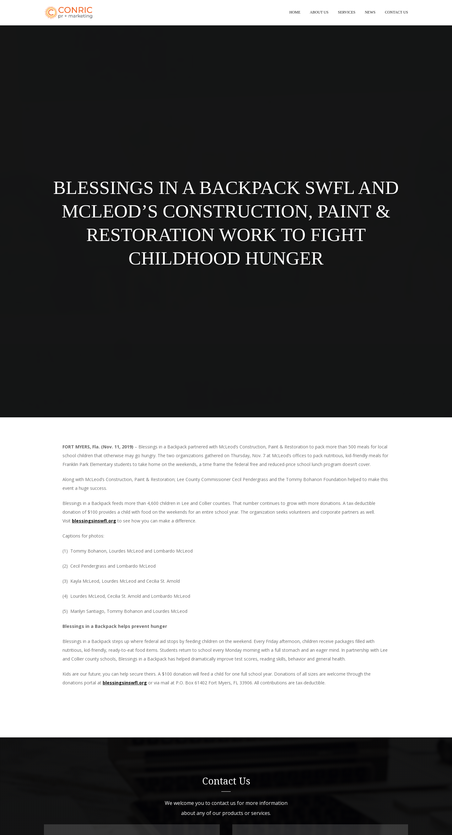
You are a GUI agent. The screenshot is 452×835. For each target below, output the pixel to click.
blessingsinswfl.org (94, 521)
